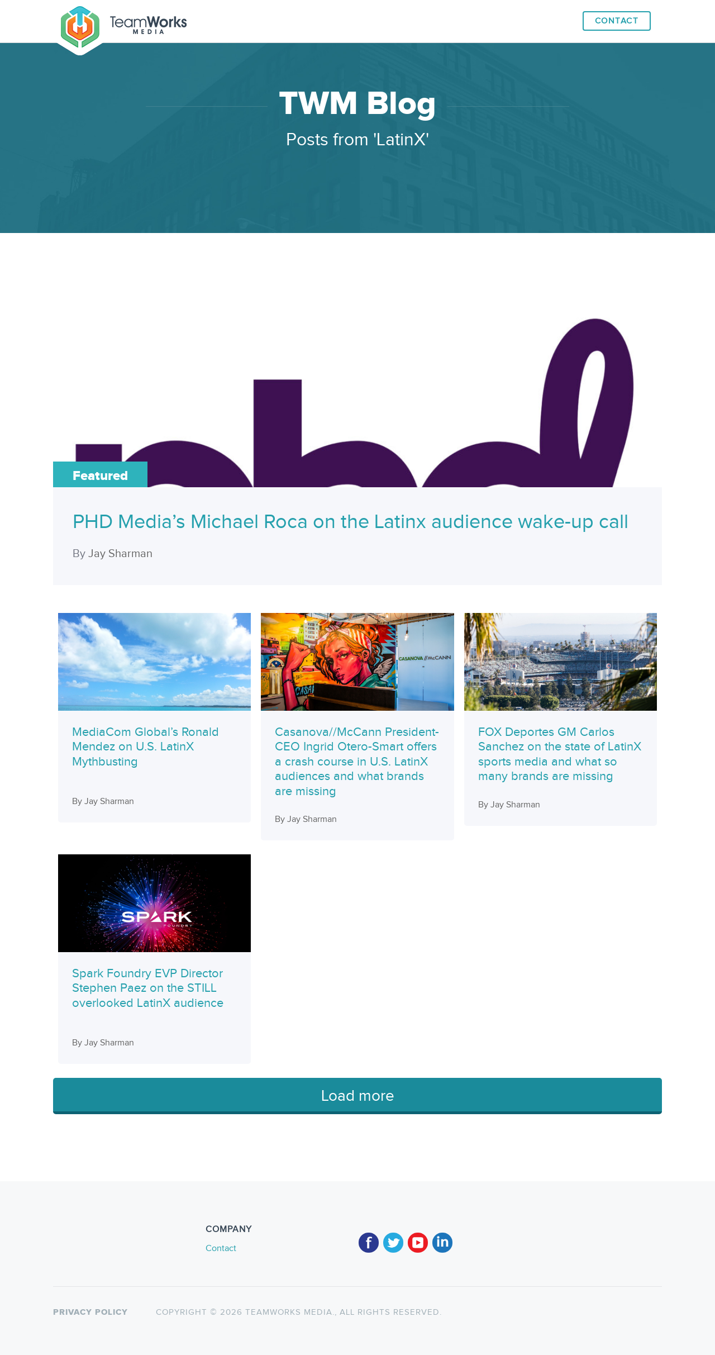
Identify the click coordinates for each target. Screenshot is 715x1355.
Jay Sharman (120, 553)
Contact (617, 21)
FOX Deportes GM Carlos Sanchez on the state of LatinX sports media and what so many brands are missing (559, 754)
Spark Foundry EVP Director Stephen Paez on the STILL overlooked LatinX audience (147, 988)
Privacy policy (90, 1312)
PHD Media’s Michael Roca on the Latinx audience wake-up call (350, 522)
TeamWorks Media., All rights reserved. (342, 1312)
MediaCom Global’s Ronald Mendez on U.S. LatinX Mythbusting (145, 747)
